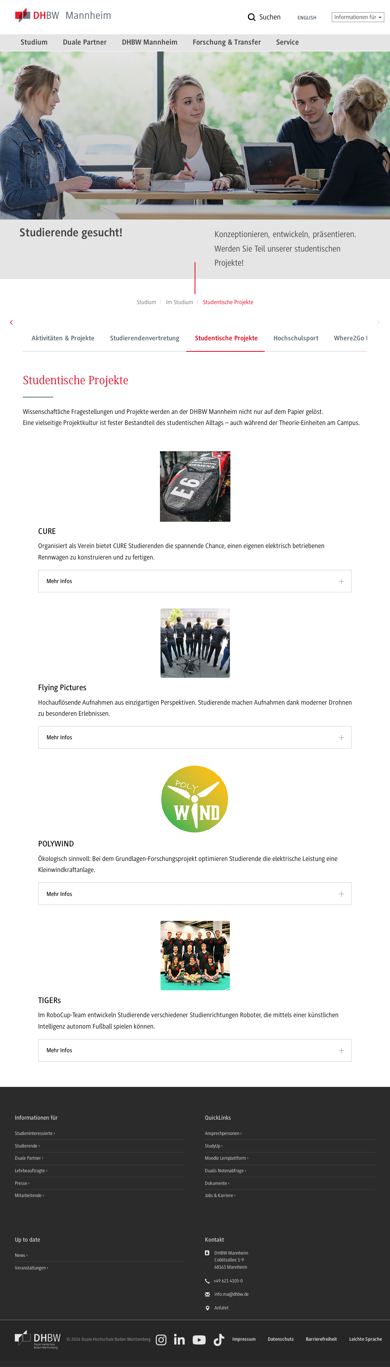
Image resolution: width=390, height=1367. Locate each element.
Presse (21, 1183)
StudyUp (213, 1146)
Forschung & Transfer (227, 42)
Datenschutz (281, 1339)
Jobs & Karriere (219, 1195)
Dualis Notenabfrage (225, 1170)
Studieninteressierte (34, 1133)
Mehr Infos (59, 581)
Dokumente (216, 1183)
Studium (34, 42)
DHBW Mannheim (149, 42)
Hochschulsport (295, 338)
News (20, 1255)
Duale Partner (85, 42)
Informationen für (358, 17)
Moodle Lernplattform (226, 1158)
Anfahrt (221, 1308)
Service (287, 42)
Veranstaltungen (30, 1268)
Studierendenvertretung (144, 338)
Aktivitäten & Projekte (63, 338)
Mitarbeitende (29, 1195)
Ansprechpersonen (222, 1133)
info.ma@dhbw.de (231, 1294)
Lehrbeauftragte (30, 1170)
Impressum (244, 1339)
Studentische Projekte (226, 338)
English (306, 18)
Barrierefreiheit (321, 1339)
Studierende (26, 1146)
